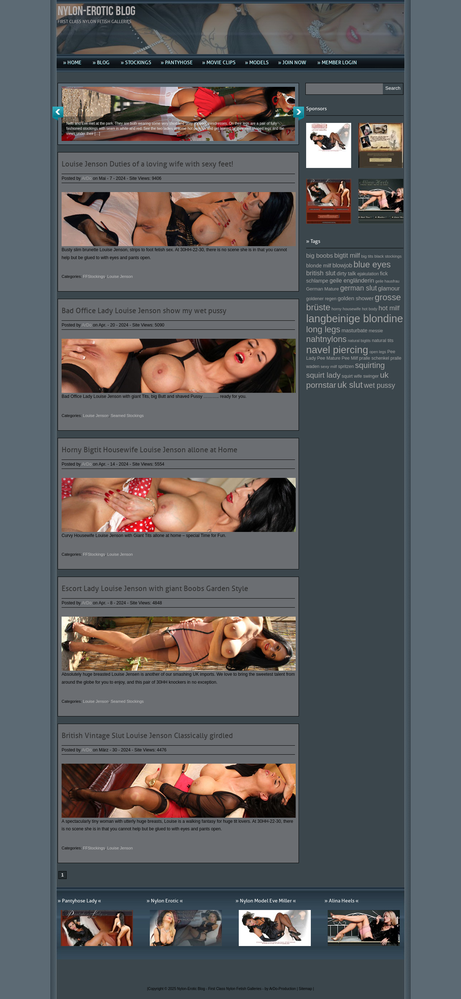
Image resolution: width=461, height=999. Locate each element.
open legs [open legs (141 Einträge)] (378, 352)
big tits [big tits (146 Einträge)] (367, 256)
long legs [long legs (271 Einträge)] (323, 329)
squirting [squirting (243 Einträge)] (370, 365)
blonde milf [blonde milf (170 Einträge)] (318, 265)
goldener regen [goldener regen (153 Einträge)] (321, 298)
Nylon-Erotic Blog (96, 11)
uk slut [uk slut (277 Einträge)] (350, 385)
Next (298, 113)
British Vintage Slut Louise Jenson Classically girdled (147, 735)
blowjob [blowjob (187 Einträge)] (342, 265)
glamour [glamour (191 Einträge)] (389, 288)
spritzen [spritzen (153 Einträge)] (346, 366)
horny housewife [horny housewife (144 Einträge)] (346, 309)
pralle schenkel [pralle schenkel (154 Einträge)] (374, 358)
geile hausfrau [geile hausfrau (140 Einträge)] (387, 281)
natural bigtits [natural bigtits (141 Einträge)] (359, 340)
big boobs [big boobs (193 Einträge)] (319, 255)
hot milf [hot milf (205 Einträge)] (389, 308)
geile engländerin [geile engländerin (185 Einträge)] (352, 280)
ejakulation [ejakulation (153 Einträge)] (368, 273)
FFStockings (94, 276)
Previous (58, 113)
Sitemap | (306, 989)
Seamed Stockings (127, 415)
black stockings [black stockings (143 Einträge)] (388, 256)
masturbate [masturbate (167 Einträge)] (354, 330)
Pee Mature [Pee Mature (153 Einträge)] (328, 358)
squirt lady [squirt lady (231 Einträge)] (323, 375)
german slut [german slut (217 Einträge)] (358, 288)
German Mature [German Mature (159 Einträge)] (322, 289)
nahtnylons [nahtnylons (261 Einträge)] (326, 339)
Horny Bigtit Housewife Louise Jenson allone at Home (149, 449)
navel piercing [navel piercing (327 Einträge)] (337, 349)
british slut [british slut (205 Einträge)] (321, 273)
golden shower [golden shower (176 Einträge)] (356, 298)
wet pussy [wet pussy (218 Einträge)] (379, 385)
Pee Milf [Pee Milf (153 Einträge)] (350, 358)
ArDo (86, 178)
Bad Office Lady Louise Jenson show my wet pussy (144, 310)
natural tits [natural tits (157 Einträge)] (383, 340)
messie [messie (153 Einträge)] (376, 330)
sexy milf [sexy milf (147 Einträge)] (329, 366)
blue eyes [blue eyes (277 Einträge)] (372, 264)
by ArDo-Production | (282, 989)
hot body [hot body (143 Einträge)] (369, 309)
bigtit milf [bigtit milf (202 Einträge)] (347, 255)
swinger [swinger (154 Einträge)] (371, 376)
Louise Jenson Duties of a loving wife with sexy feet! (147, 164)
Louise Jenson (120, 276)
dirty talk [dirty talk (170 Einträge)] (346, 273)
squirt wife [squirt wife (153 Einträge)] (352, 376)
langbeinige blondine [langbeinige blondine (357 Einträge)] (354, 318)
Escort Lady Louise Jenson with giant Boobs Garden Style (155, 588)
